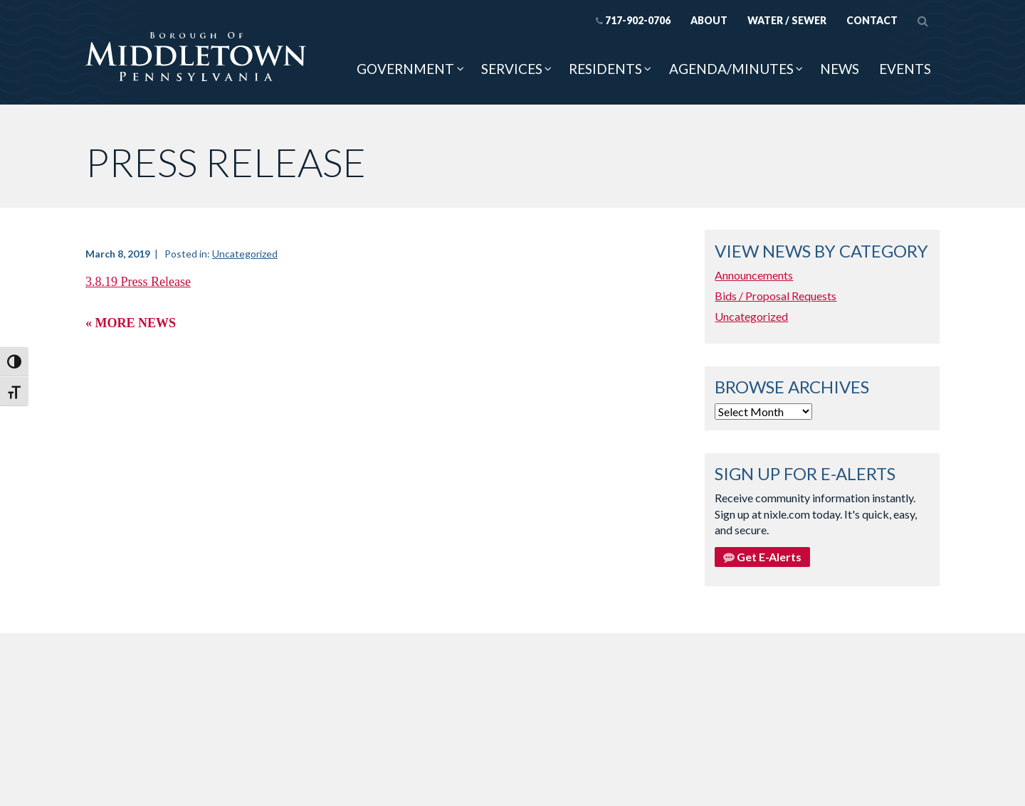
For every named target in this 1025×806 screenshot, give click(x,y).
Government (405, 68)
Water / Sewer (786, 20)
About (708, 20)
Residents (605, 68)
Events (905, 68)
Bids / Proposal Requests (775, 295)
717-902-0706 (633, 20)
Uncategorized (245, 254)
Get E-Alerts (762, 556)
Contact (872, 20)
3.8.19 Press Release (138, 282)
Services (511, 68)
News (839, 68)
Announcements (754, 275)
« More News (130, 323)
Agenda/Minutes (731, 68)
